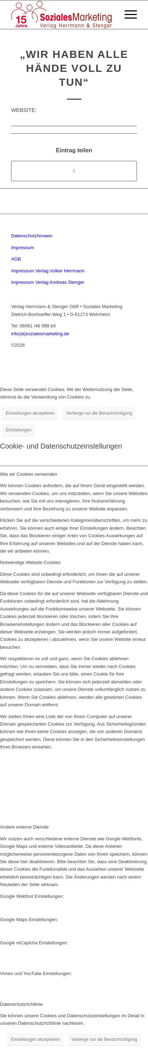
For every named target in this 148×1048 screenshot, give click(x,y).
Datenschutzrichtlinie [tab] (21, 1004)
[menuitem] (127, 14)
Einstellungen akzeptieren (30, 413)
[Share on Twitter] (74, 171)
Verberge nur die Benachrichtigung (99, 413)
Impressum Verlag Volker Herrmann (48, 270)
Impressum (22, 247)
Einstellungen (18, 429)
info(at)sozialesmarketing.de (40, 333)
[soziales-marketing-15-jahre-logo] (61, 14)
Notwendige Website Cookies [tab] (30, 562)
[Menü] (127, 14)
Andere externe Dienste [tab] (24, 827)
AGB (16, 259)
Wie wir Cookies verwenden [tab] (28, 474)
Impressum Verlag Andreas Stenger (47, 282)
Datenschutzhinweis (31, 235)
